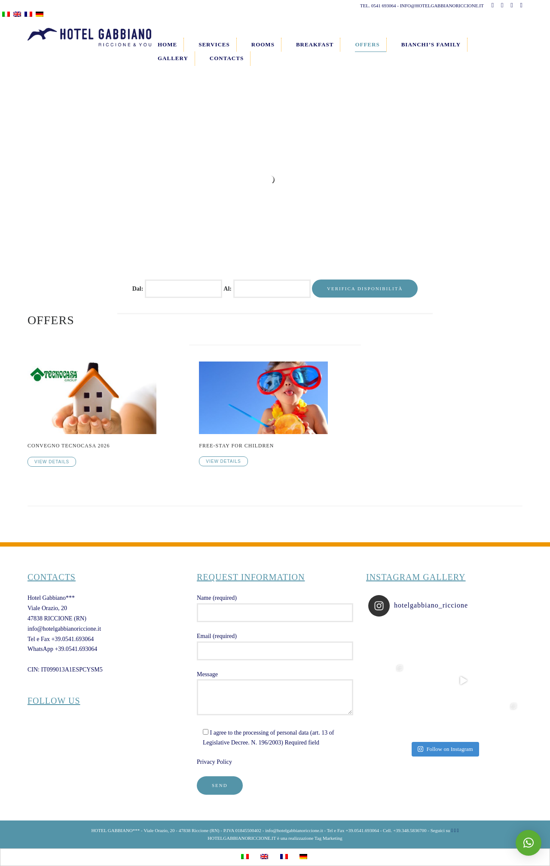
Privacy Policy (214, 762)
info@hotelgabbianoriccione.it (64, 629)
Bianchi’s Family (431, 44)
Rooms (263, 44)
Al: (228, 289)
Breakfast (315, 44)
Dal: (138, 289)
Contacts (227, 58)
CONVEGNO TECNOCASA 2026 (69, 446)
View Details (51, 461)
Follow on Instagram (445, 749)
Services (214, 44)
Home (167, 44)
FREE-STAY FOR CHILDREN (236, 446)
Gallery (173, 58)
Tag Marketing (328, 838)
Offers (367, 44)
